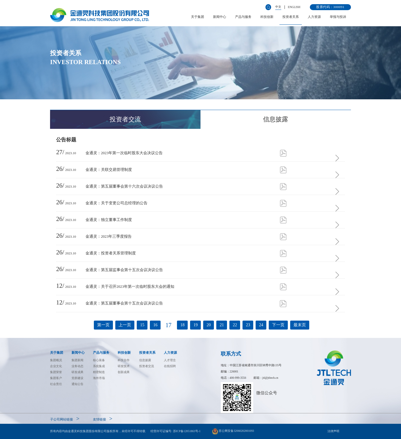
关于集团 (197, 16)
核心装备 (99, 360)
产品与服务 (243, 16)
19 (195, 325)
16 (155, 325)
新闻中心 (219, 16)
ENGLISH (294, 7)
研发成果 (77, 372)
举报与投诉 (338, 16)
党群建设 (77, 378)
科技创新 (266, 16)
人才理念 (170, 360)
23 (248, 325)
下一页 (278, 325)
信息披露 (145, 360)
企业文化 (56, 366)
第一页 (103, 325)
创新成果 (124, 372)
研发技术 (124, 366)
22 (235, 325)
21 (222, 325)
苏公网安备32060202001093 (233, 431)
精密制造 (99, 372)
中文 (278, 6)
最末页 (299, 325)
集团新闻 (77, 360)
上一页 (125, 325)
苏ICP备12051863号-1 (187, 431)
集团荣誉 (56, 372)
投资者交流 (146, 366)
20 (208, 325)
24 (261, 325)
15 (142, 325)
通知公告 (77, 384)
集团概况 (56, 360)
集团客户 (56, 378)
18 (182, 325)
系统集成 (99, 366)
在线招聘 (170, 366)
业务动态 (77, 366)
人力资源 (314, 16)
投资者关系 (290, 16)
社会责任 (56, 384)
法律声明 (333, 431)
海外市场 (99, 378)
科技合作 (124, 360)
